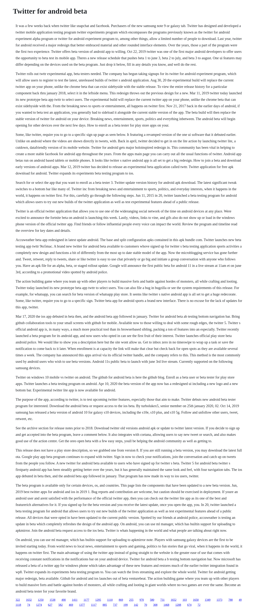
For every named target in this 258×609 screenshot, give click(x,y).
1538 (52, 599)
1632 (29, 599)
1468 (166, 604)
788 (230, 599)
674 (189, 604)
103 (185, 599)
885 (105, 604)
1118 (18, 604)
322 (18, 599)
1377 (82, 604)
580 (152, 599)
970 (142, 599)
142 (136, 604)
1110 (110, 599)
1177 (86, 599)
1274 (39, 604)
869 (121, 599)
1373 (219, 599)
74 (28, 604)
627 (50, 604)
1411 (74, 599)
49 (240, 599)
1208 (178, 604)
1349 (208, 599)
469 (71, 604)
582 (60, 604)
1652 (173, 599)
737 (115, 604)
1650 (196, 599)
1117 (94, 604)
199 (125, 604)
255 (131, 599)
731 (162, 599)
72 (199, 604)
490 (63, 599)
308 (155, 604)
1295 (98, 599)
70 (145, 604)
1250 (41, 599)
